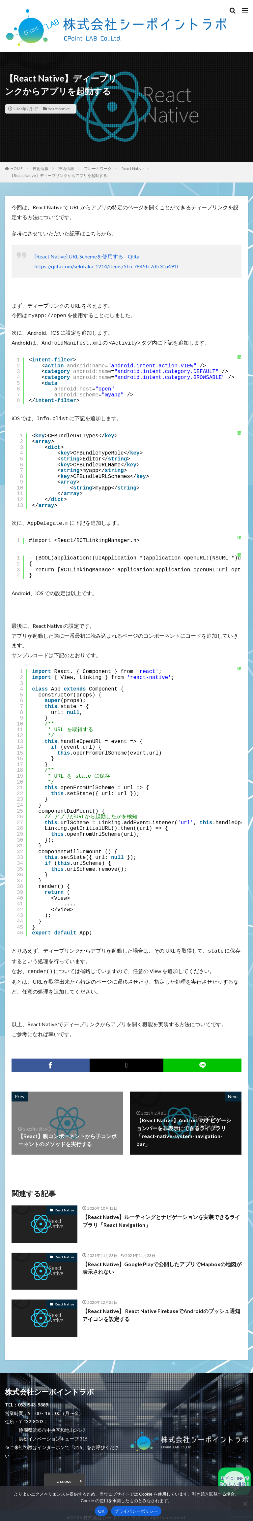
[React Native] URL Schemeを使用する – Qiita (87, 256)
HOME (17, 168)
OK (101, 1511)
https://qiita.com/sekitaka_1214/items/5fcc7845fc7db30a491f (107, 266)
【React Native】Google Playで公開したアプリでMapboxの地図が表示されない (160, 1264)
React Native (59, 108)
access (64, 1477)
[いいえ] (244, 1503)
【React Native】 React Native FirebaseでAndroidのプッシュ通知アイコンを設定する (159, 1311)
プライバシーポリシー (136, 1511)
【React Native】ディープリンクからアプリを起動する (58, 175)
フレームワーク (98, 168)
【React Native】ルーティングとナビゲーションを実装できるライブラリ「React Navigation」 (161, 1217)
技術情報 (40, 168)
